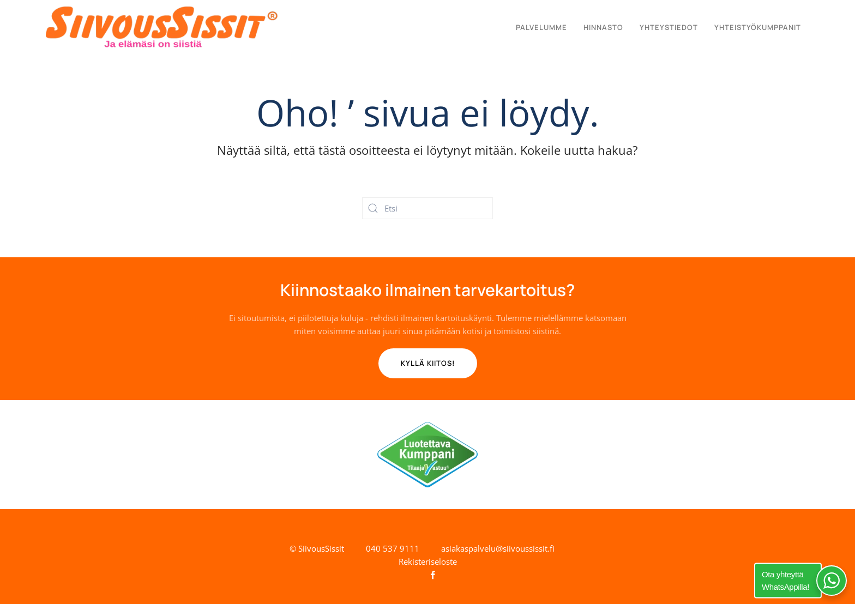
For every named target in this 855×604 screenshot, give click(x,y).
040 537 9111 (392, 548)
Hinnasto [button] (603, 27)
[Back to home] (162, 27)
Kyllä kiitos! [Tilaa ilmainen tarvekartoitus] (428, 363)
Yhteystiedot (669, 27)
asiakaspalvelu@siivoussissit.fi (498, 548)
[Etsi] (427, 208)
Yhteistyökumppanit (757, 27)
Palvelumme (541, 27)
